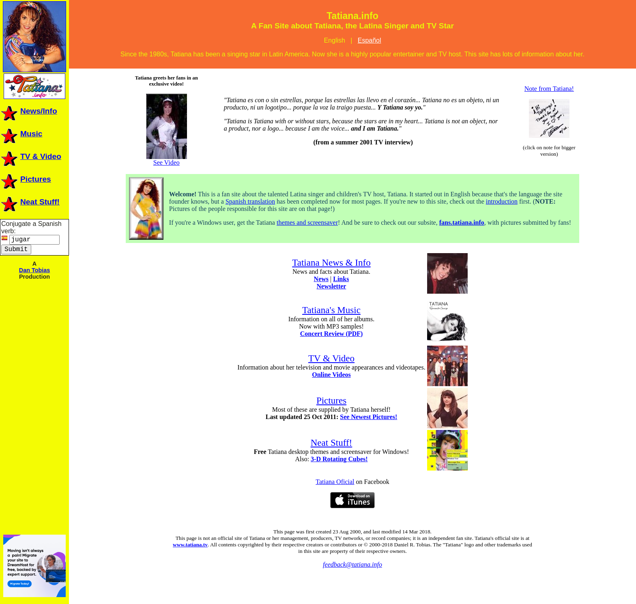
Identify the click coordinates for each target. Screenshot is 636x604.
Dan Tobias (34, 270)
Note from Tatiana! (549, 88)
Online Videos (331, 374)
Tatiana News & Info (331, 262)
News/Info (28, 111)
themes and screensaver (307, 222)
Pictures (25, 179)
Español (369, 40)
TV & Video (30, 156)
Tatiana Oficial (335, 481)
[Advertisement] (34, 406)
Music (21, 133)
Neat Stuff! (30, 202)
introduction (502, 201)
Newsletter (331, 286)
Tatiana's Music (331, 310)
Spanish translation (250, 201)
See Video (166, 159)
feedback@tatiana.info (352, 564)
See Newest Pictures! (368, 416)
